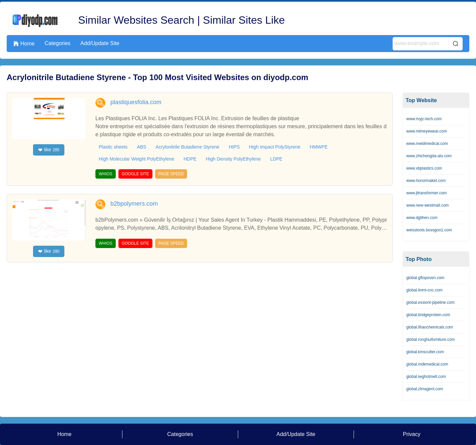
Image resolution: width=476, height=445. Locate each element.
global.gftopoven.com (425, 277)
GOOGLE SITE (135, 174)
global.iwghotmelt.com (426, 376)
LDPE (276, 159)
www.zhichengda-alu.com (429, 156)
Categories (57, 43)
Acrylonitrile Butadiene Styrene (187, 147)
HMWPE (319, 147)
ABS (141, 147)
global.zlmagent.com (424, 389)
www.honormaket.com (426, 180)
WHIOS (105, 174)
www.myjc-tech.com (424, 119)
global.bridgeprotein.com (428, 314)
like (48, 150)
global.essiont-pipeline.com (430, 302)
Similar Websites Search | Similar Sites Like (181, 20)
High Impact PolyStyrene (275, 147)
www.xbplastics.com (424, 168)
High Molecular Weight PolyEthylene (136, 159)
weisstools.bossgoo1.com (429, 230)
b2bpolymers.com (134, 203)
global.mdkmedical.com (427, 364)
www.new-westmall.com (427, 205)
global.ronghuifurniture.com (430, 339)
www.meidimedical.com (427, 143)
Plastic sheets (113, 147)
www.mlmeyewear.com (426, 131)
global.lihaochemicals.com (429, 327)
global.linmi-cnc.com (424, 290)
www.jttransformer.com (426, 193)
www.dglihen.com (421, 217)
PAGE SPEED (171, 174)
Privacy (411, 434)
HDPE (189, 159)
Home (24, 43)
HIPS (234, 147)
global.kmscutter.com (425, 352)
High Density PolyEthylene (233, 159)
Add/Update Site (99, 43)
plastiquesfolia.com (135, 102)
